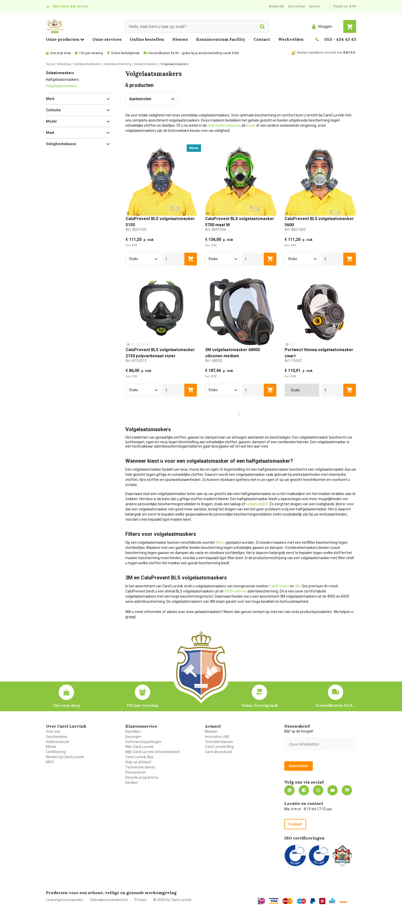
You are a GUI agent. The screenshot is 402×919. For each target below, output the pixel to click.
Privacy (140, 900)
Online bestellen (147, 39)
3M (297, 586)
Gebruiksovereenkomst (109, 900)
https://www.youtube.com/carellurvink (332, 790)
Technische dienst (140, 767)
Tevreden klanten (219, 742)
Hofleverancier (57, 742)
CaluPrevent (279, 586)
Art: (136, 230)
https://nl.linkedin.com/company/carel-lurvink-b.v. (289, 790)
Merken (211, 731)
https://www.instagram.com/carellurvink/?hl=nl (318, 790)
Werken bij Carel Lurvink (65, 757)
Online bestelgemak (125, 53)
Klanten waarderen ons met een (319, 52)
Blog (347, 790)
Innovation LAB (217, 737)
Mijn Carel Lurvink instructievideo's (152, 752)
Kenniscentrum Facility (220, 39)
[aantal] (173, 259)
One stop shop (60, 53)
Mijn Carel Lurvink (139, 747)
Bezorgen (133, 737)
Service (314, 6)
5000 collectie (235, 591)
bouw (250, 125)
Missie (51, 747)
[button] (78, 98)
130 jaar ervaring (91, 53)
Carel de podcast (218, 752)
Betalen (131, 782)
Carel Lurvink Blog (219, 747)
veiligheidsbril (257, 504)
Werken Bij (276, 6)
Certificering (56, 752)
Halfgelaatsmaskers (62, 79)
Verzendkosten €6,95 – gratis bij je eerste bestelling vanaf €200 (193, 53)
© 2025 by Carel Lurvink (172, 900)
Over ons (53, 731)
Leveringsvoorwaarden (64, 900)
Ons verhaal (296, 6)
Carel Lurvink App (139, 757)
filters (220, 542)
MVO (50, 762)
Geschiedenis (56, 737)
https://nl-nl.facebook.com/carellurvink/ (304, 790)
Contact (262, 39)
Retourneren (135, 772)
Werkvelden (291, 39)
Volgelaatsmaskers (61, 86)
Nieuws (180, 39)
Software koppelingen (143, 742)
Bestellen (132, 731)
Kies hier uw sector (70, 6)
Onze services (107, 39)
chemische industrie (223, 125)
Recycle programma (141, 777)
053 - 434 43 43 (340, 39)
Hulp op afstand (138, 762)
